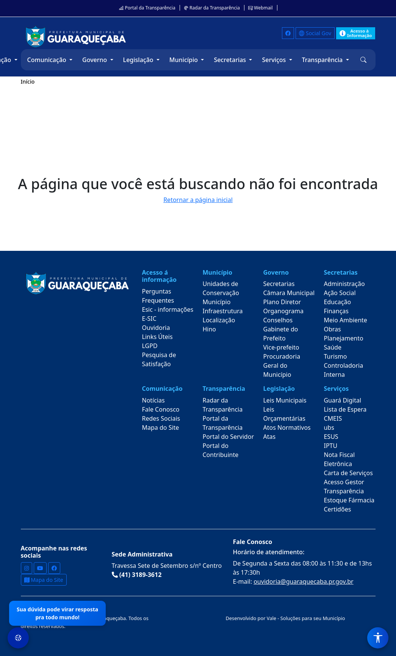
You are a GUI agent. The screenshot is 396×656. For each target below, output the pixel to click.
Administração (344, 284)
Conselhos (278, 320)
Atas (269, 436)
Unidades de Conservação (221, 288)
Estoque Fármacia (349, 500)
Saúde (332, 347)
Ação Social (339, 293)
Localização (219, 320)
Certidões (337, 509)
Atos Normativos (286, 427)
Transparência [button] (323, 60)
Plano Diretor (282, 302)
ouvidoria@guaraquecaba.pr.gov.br (304, 581)
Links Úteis (157, 337)
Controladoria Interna (343, 370)
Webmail (260, 8)
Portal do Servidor (228, 436)
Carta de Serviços (348, 473)
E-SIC (149, 318)
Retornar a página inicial (198, 200)
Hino (209, 329)
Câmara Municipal (289, 293)
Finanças (336, 311)
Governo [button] (95, 60)
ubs (329, 427)
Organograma (283, 311)
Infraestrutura (223, 311)
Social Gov (315, 33)
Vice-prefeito (281, 347)
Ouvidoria (156, 327)
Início (28, 81)
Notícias (153, 400)
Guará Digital (342, 400)
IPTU (330, 445)
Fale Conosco (161, 409)
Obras (332, 329)
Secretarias (278, 284)
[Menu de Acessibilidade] (377, 637)
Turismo (335, 356)
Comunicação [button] (47, 60)
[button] (363, 59)
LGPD (150, 346)
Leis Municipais (284, 400)
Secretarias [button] (230, 60)
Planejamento (343, 338)
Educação (337, 302)
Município (217, 302)
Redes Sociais (161, 418)
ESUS (331, 436)
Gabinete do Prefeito (280, 333)
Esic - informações (168, 309)
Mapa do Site (160, 427)
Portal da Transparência (147, 8)
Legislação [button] (139, 60)
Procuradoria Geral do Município (281, 365)
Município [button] (184, 60)
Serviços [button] (274, 60)
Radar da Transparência (212, 8)
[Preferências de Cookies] (18, 637)
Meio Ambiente (345, 320)
